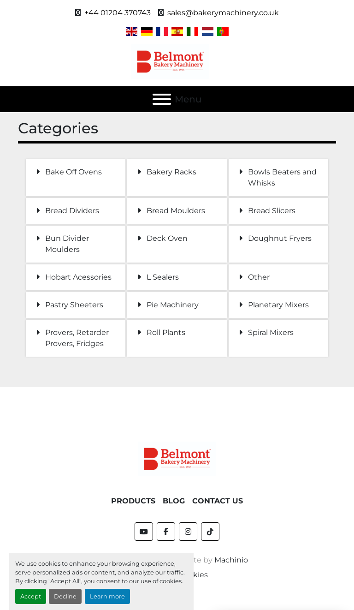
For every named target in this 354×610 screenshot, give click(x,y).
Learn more (107, 596)
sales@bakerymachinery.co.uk (223, 12)
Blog (174, 500)
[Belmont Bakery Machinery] (177, 458)
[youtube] (144, 531)
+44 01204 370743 (117, 12)
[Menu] (162, 99)
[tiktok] (210, 531)
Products (133, 500)
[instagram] (188, 531)
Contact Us (217, 500)
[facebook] (166, 531)
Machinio (231, 560)
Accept (30, 596)
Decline (65, 596)
